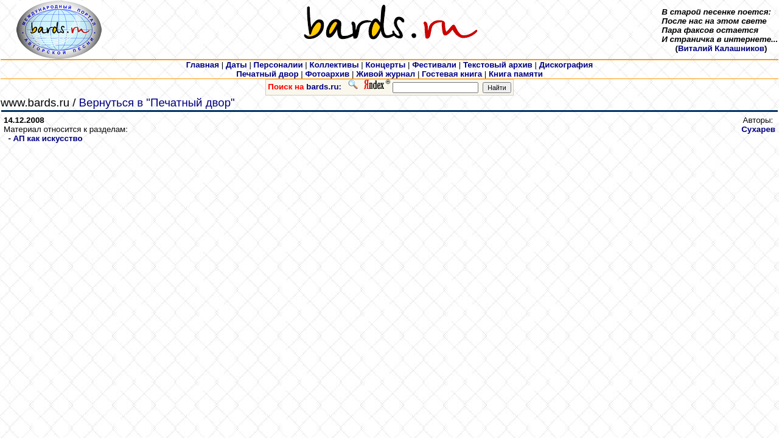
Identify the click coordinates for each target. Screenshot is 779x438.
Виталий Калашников (721, 48)
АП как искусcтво (48, 138)
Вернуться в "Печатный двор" (157, 102)
